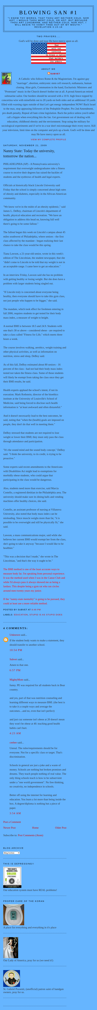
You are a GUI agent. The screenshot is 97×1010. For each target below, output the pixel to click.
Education (21, 615)
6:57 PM (15, 670)
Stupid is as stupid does (45, 615)
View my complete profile (48, 139)
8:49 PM (36, 610)
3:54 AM (15, 813)
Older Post (60, 827)
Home (35, 827)
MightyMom (16, 679)
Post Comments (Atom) (30, 835)
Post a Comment (12, 821)
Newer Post (9, 827)
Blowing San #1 (48, 12)
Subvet (55, 74)
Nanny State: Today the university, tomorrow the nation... (29, 153)
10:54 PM (16, 650)
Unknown (15, 634)
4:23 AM (15, 733)
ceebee (13, 742)
